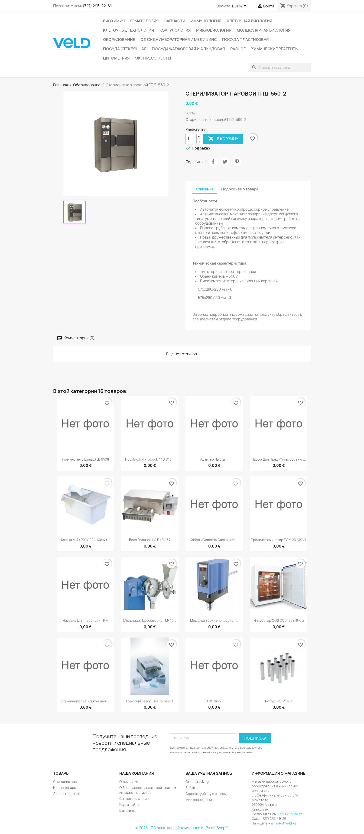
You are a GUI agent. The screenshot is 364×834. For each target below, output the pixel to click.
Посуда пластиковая (245, 39)
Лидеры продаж (66, 793)
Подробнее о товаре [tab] (239, 189)
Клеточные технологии (128, 30)
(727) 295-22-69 (97, 5)
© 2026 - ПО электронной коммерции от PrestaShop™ (182, 827)
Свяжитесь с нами (134, 798)
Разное (238, 48)
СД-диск (214, 701)
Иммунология (206, 20)
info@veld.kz (286, 823)
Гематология (144, 20)
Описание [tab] (205, 189)
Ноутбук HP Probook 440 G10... (149, 459)
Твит (225, 161)
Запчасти (174, 20)
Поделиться (213, 161)
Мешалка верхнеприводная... (214, 620)
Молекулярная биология (264, 30)
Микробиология (213, 30)
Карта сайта (129, 804)
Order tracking (197, 781)
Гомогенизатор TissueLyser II (149, 701)
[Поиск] (280, 67)
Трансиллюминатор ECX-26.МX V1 (278, 540)
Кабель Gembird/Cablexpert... (214, 540)
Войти (190, 787)
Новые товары (64, 787)
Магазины (127, 810)
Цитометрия (116, 58)
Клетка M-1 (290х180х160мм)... (85, 540)
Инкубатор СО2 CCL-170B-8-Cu (279, 620)
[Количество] (191, 139)
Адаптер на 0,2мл (214, 459)
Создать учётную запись (205, 793)
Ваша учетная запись (208, 773)
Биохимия (114, 20)
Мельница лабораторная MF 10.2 (149, 620)
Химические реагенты (275, 48)
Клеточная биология (249, 20)
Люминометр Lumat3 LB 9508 (85, 459)
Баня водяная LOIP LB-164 (150, 540)
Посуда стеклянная (124, 48)
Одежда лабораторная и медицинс (178, 39)
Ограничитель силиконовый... (85, 701)
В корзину (223, 139)
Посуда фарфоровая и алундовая (188, 48)
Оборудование (119, 39)
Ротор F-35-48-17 (278, 701)
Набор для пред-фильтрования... (278, 459)
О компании (128, 781)
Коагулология (175, 30)
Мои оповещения (199, 799)
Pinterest (236, 161)
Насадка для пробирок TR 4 (85, 620)
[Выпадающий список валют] (240, 6)
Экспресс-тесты (153, 58)
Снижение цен (65, 781)
